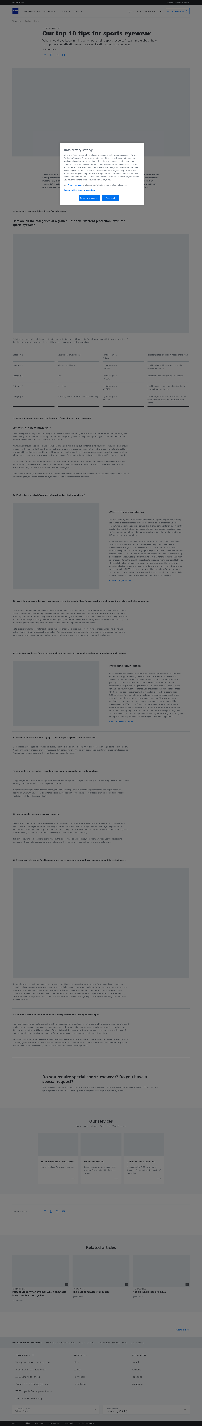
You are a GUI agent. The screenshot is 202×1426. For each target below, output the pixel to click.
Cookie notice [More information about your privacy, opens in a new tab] (70, 190)
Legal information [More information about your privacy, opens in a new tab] (86, 190)
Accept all (110, 197)
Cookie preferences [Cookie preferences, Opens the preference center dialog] (89, 197)
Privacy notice (74, 184)
